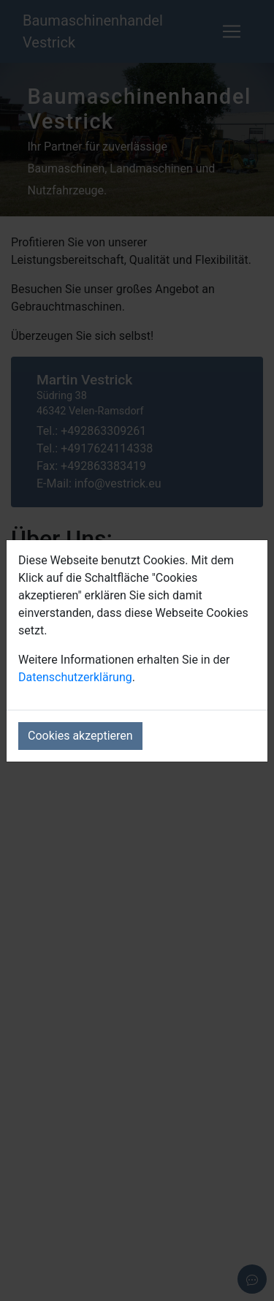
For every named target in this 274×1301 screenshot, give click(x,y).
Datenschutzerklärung (75, 677)
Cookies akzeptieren (80, 736)
